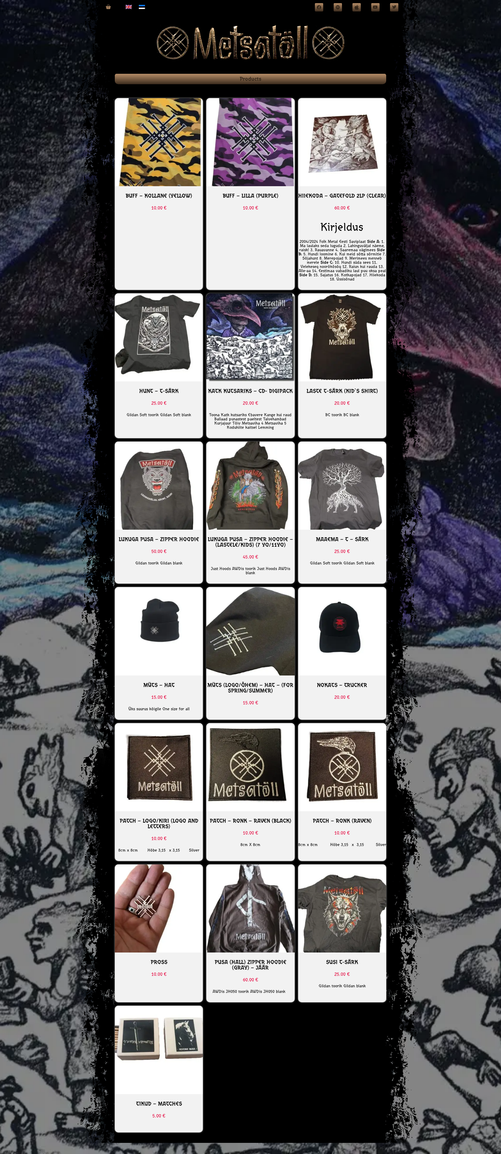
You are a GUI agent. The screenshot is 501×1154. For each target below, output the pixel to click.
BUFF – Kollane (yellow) (159, 195)
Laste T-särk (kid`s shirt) (342, 391)
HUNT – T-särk (158, 391)
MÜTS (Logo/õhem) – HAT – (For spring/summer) (250, 688)
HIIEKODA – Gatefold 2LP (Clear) (342, 195)
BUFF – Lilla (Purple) (250, 195)
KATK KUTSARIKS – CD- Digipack (250, 391)
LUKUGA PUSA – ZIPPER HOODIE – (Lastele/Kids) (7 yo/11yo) (250, 542)
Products (250, 79)
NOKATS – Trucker (342, 685)
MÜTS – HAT (159, 685)
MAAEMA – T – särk (342, 539)
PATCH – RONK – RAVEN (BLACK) (250, 820)
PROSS (159, 962)
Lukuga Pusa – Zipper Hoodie (159, 539)
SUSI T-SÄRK (342, 962)
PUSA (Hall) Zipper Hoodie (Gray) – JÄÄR (250, 965)
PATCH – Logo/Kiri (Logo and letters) (159, 823)
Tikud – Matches (159, 1103)
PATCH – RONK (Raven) (342, 820)
